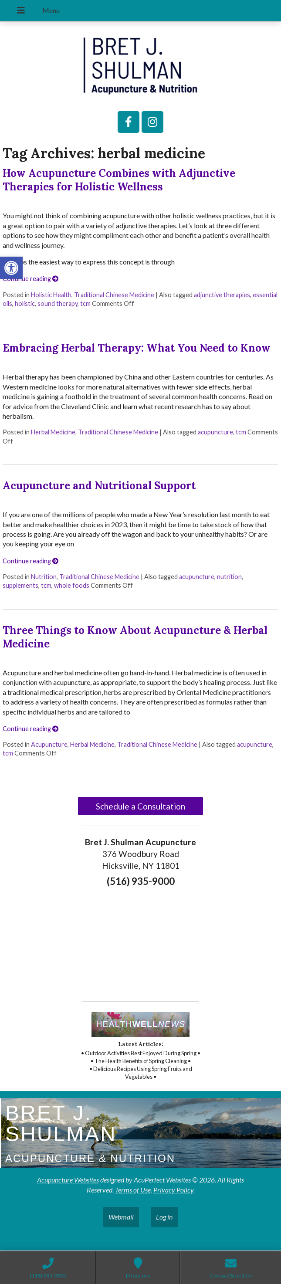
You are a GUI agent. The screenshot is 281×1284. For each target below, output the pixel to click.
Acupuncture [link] (49, 744)
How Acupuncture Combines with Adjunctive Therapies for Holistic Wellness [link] (119, 179)
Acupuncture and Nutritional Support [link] (99, 485)
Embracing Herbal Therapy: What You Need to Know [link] (137, 348)
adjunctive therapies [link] (222, 294)
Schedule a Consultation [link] (140, 806)
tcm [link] (85, 303)
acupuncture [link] (215, 432)
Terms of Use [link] (133, 1190)
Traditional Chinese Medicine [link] (114, 294)
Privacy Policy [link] (173, 1190)
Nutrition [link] (44, 576)
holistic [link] (25, 303)
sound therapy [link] (57, 303)
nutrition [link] (229, 576)
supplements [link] (20, 585)
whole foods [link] (71, 585)
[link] (11, 268)
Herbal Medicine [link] (53, 432)
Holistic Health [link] (51, 294)
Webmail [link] (121, 1217)
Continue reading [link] (30, 278)
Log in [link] (164, 1217)
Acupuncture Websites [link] (68, 1180)
